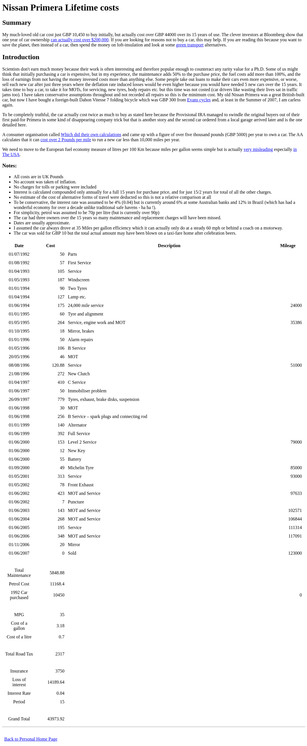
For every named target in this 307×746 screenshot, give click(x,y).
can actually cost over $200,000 (79, 39)
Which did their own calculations (91, 134)
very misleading (258, 149)
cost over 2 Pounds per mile (65, 139)
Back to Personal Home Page (30, 739)
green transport (189, 44)
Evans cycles (199, 99)
